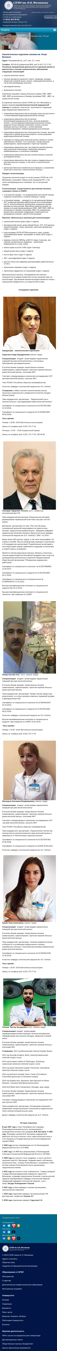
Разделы (5, 30)
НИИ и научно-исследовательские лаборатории (21, 1336)
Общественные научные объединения (17, 1344)
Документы (6, 1308)
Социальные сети (10, 1218)
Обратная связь (8, 1262)
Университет (8, 1222)
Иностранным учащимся (12, 1289)
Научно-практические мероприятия (16, 1348)
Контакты (51, 12)
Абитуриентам (8, 1276)
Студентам (6, 1281)
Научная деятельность (13, 1331)
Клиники (6, 1229)
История (5, 1300)
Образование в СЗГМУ (13, 1272)
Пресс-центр (7, 1312)
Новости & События (42, 12)
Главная (33, 12)
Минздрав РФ (8, 1235)
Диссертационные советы (12, 1340)
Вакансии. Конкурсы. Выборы (14, 1316)
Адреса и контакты (9, 1259)
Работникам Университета (12, 1320)
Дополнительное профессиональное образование (22, 1285)
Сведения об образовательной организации (19, 1266)
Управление (7, 1304)
